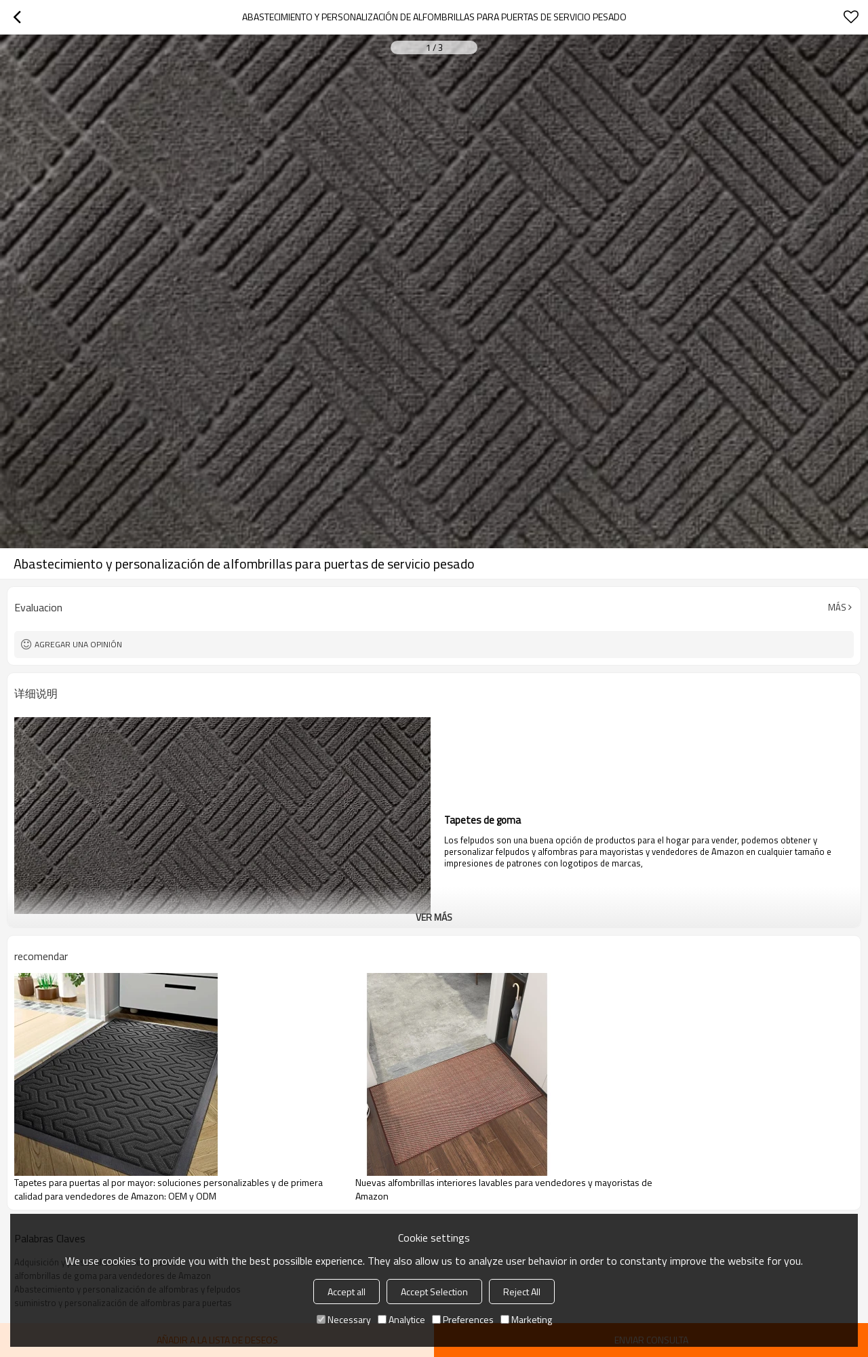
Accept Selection (434, 1291)
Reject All (521, 1291)
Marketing (526, 1319)
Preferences (463, 1319)
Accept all (347, 1291)
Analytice (401, 1319)
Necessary (344, 1319)
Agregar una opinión (78, 644)
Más (837, 607)
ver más (434, 917)
